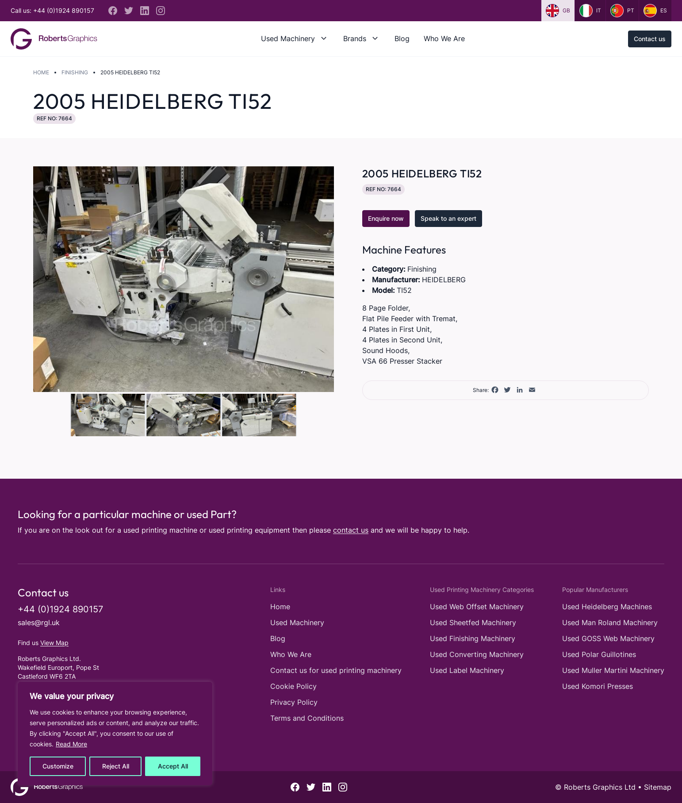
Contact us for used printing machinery (336, 670)
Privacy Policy (294, 702)
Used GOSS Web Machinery (608, 638)
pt (622, 10)
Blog (402, 38)
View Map (54, 642)
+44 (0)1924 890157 (60, 609)
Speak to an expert (448, 218)
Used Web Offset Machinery (477, 606)
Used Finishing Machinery (472, 638)
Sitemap (657, 787)
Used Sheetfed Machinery (473, 622)
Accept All (173, 766)
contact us (350, 530)
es (655, 10)
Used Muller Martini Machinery (613, 670)
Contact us (650, 38)
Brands (354, 38)
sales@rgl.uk (39, 622)
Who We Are (444, 38)
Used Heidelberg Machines (607, 606)
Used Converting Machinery (477, 654)
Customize (57, 766)
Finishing (74, 72)
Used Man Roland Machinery (610, 622)
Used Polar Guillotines (599, 654)
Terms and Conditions (307, 718)
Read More (71, 744)
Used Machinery (288, 38)
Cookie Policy (293, 686)
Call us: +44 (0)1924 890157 (52, 10)
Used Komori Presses (597, 686)
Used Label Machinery (467, 670)
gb (558, 10)
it (590, 10)
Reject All (115, 766)
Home (41, 72)
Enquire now (386, 218)
